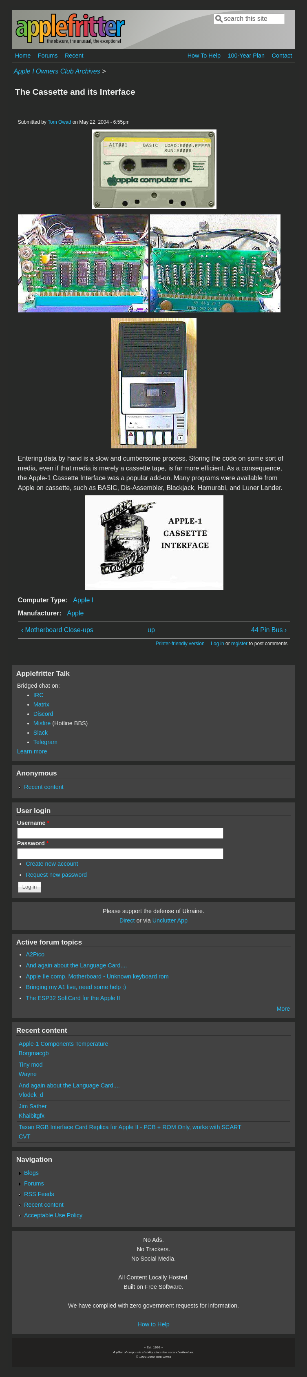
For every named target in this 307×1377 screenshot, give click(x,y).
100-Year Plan (246, 55)
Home (23, 55)
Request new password (56, 874)
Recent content (44, 787)
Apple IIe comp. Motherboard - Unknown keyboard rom (97, 976)
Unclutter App (170, 920)
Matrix (41, 704)
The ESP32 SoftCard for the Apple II (73, 998)
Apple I (83, 600)
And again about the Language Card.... (76, 965)
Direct (127, 920)
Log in (217, 643)
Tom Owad (59, 122)
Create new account (52, 863)
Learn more (32, 751)
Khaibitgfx (31, 1115)
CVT (25, 1136)
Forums (48, 55)
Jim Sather (33, 1106)
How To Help (204, 55)
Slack (40, 732)
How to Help (153, 1324)
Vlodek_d (31, 1095)
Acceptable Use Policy (53, 1215)
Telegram (45, 742)
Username (33, 823)
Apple (75, 613)
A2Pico (35, 954)
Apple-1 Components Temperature (63, 1044)
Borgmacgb (34, 1053)
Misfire (42, 723)
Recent (74, 55)
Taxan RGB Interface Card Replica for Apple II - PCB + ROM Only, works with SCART (130, 1127)
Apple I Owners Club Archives (57, 71)
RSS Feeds (39, 1194)
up (151, 629)
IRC (38, 695)
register (239, 643)
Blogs (31, 1173)
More (283, 1008)
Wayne (28, 1074)
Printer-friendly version (180, 643)
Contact (282, 55)
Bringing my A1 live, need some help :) (76, 987)
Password (33, 843)
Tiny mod (31, 1064)
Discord (43, 714)
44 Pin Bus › (269, 629)
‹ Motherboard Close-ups (57, 629)
